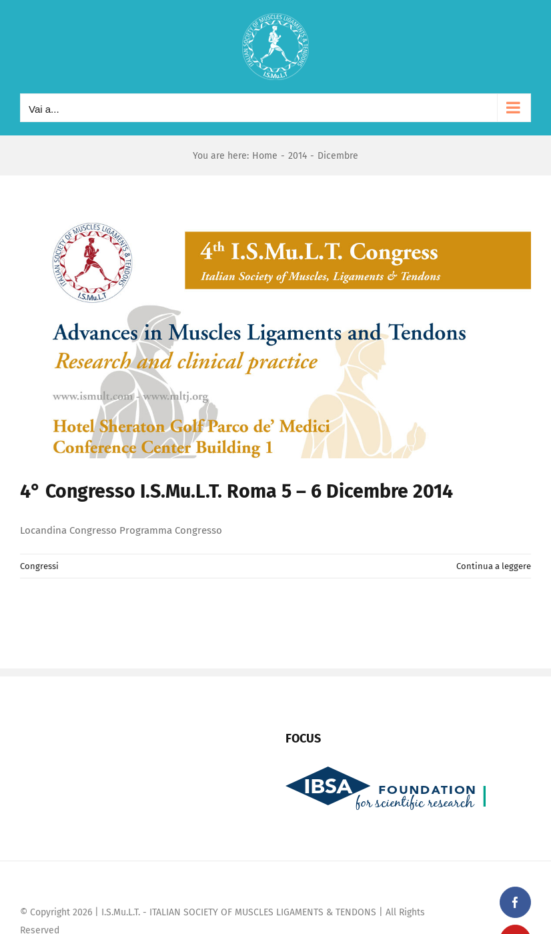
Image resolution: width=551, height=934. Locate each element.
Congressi (39, 566)
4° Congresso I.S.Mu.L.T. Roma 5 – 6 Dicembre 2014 (236, 491)
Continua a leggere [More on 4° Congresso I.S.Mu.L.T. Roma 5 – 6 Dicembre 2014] (493, 566)
